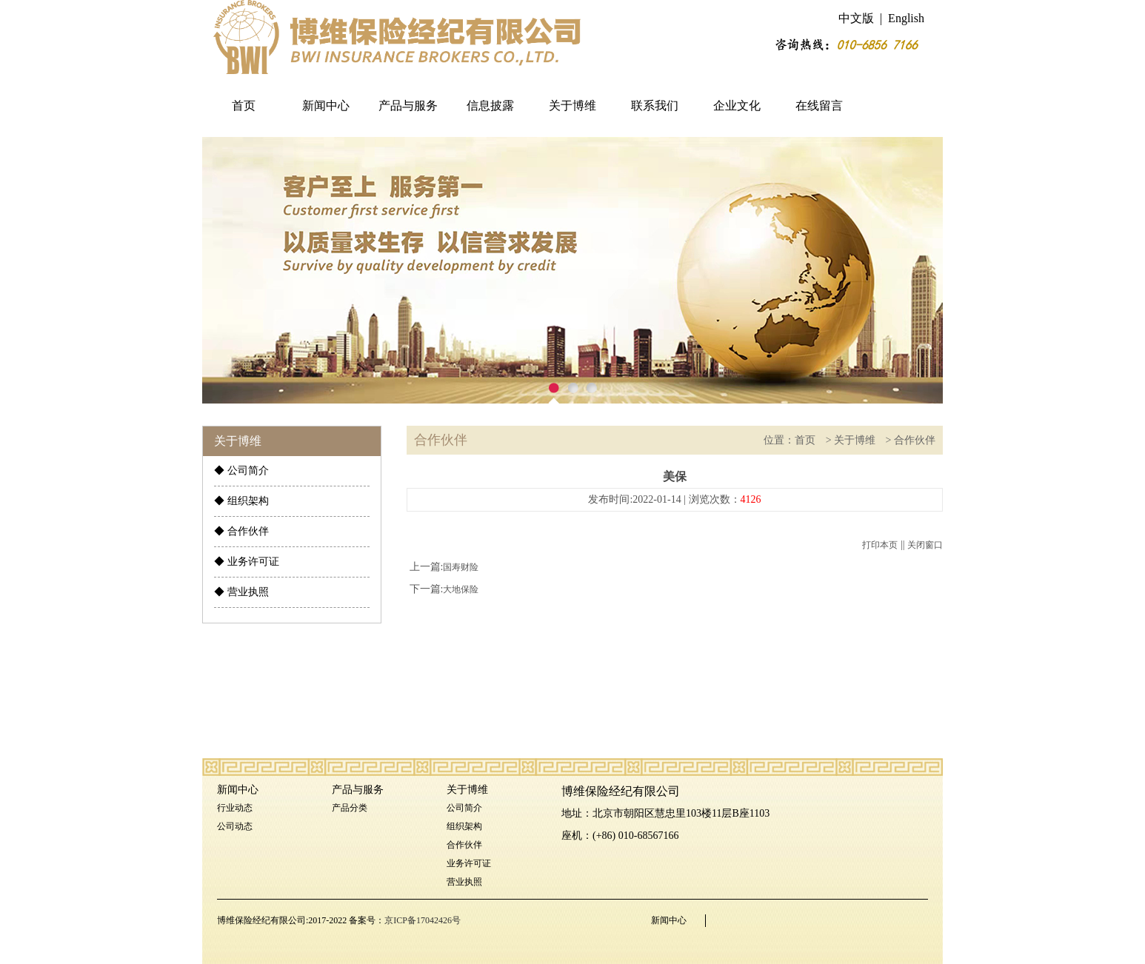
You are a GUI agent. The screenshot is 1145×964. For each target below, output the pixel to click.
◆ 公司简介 (241, 470)
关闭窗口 (925, 545)
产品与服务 (408, 105)
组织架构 (464, 826)
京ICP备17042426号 (422, 920)
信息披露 (490, 105)
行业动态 (235, 808)
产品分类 (349, 808)
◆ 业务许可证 (246, 561)
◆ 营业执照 (241, 592)
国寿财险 (460, 567)
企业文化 (737, 105)
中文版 (856, 18)
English (906, 18)
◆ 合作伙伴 (241, 531)
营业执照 (464, 882)
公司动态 (235, 826)
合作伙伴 (914, 440)
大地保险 (460, 589)
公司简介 (464, 808)
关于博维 (572, 105)
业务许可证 (469, 863)
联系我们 (654, 105)
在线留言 (819, 105)
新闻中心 (326, 105)
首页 (244, 105)
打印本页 (880, 545)
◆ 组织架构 (241, 500)
